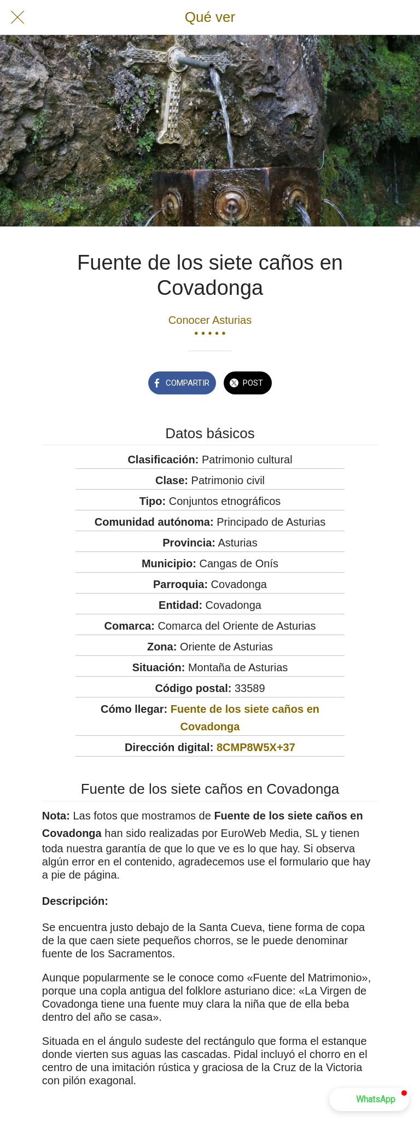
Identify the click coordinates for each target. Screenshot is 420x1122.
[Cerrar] (17, 17)
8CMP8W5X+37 (256, 747)
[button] (369, 1099)
